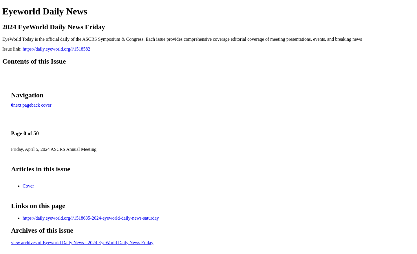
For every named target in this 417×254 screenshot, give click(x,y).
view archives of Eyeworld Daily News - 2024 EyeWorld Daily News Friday (82, 242)
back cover (41, 105)
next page (22, 105)
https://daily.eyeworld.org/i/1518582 (56, 49)
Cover (28, 185)
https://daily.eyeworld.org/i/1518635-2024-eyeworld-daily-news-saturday (91, 218)
